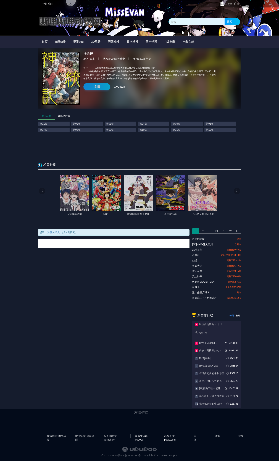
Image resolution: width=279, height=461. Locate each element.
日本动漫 (132, 41)
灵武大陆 (197, 265)
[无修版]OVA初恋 (208, 365)
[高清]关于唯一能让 (209, 388)
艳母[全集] (204, 358)
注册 (236, 3)
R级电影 (170, 41)
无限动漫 (113, 41)
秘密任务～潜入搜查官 (211, 396)
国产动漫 (151, 41)
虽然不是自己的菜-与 (210, 380)
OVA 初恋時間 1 (208, 343)
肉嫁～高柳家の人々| (210, 350)
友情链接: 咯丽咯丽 (84, 436)
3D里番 (95, 41)
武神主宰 (197, 249)
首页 (45, 41)
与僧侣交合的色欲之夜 (211, 373)
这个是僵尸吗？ (201, 292)
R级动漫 (60, 41)
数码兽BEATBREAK (203, 281)
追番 (96, 87)
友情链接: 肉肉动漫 (56, 436)
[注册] (49, 232)
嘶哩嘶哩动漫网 (70, 22)
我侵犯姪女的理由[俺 (210, 403)
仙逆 (194, 260)
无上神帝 (197, 276)
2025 (142, 58)
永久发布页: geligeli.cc (110, 436)
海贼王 (196, 287)
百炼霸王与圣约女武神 (204, 297)
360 (217, 436)
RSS (240, 436)
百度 (195, 436)
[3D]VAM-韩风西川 (202, 244)
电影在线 (188, 41)
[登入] (57, 232)
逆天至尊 (197, 271)
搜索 (229, 21)
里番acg (78, 41)
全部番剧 (47, 3)
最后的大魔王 (199, 239)
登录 (229, 3)
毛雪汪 (196, 255)
